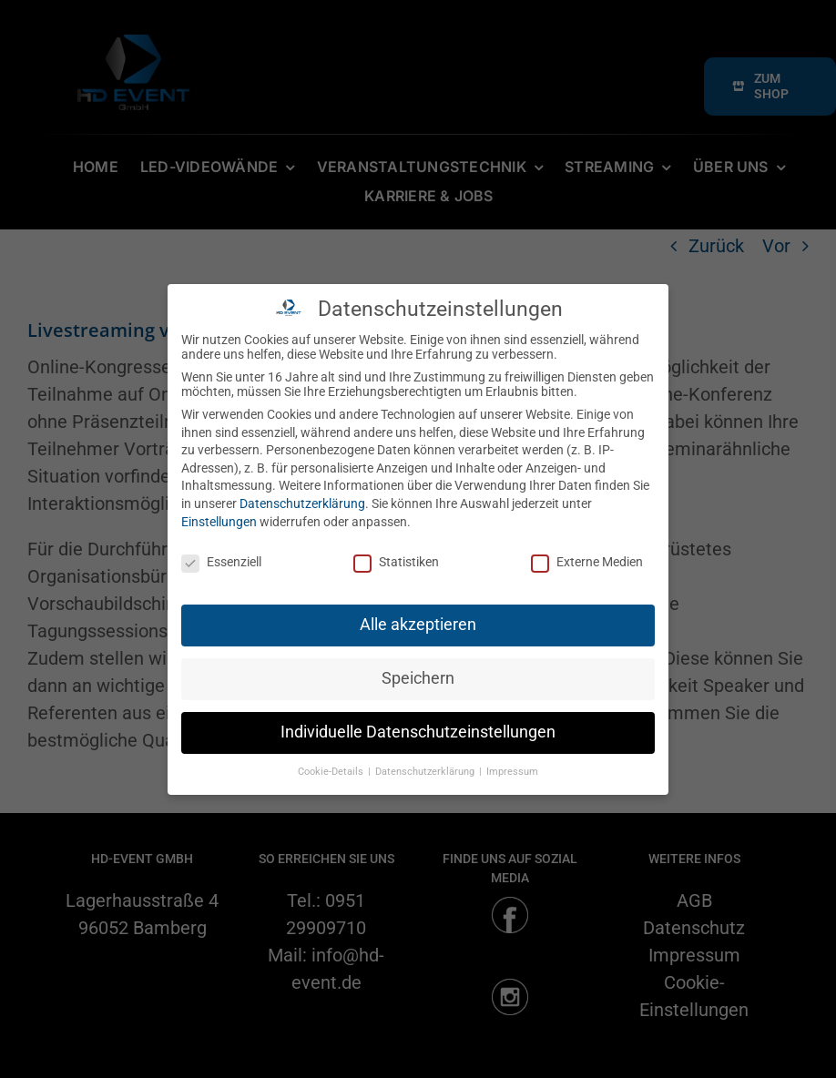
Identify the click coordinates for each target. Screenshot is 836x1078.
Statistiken (396, 561)
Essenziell (221, 561)
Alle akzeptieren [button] (418, 624)
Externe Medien (587, 561)
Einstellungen (219, 521)
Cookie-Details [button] (332, 772)
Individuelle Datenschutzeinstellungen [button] (418, 732)
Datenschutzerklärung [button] (426, 772)
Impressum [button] (512, 772)
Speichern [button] (418, 678)
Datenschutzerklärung (302, 503)
